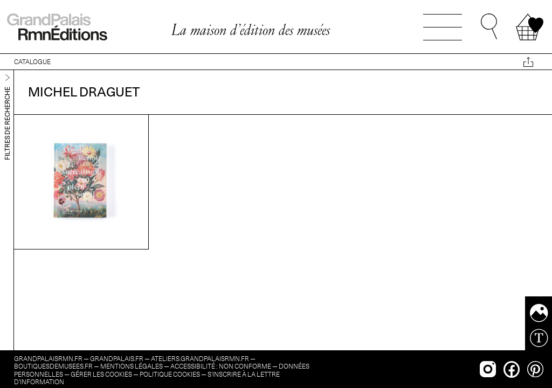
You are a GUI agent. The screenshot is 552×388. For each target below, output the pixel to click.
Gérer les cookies (101, 374)
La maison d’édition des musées (250, 29)
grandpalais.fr (116, 359)
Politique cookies (170, 374)
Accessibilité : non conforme (220, 366)
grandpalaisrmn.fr (48, 359)
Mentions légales (131, 366)
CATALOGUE (32, 62)
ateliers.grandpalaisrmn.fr (200, 359)
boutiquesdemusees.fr (53, 366)
